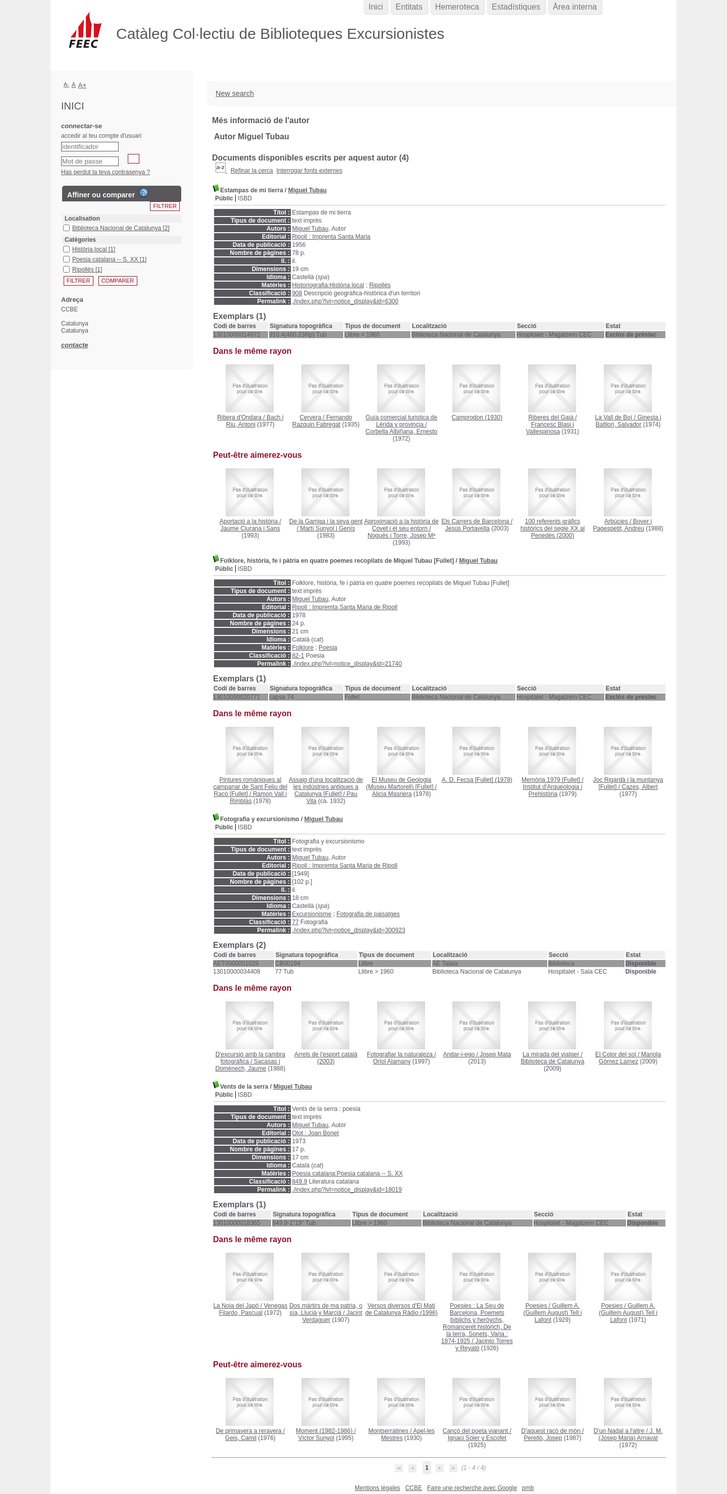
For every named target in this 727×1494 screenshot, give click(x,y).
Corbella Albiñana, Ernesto (401, 431)
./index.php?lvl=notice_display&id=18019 (347, 1189)
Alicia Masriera (392, 793)
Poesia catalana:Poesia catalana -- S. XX (347, 1173)
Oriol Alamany (392, 1061)
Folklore (303, 647)
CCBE (413, 1487)
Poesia (328, 647)
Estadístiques (516, 7)
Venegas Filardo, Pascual (253, 1309)
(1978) (477, 779)
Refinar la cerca (252, 170)
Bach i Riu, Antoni (255, 421)
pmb (528, 1487)
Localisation (82, 218)
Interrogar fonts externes (309, 170)
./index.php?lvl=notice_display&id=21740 (347, 663)
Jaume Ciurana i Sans (250, 528)
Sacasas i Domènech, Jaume (247, 1065)
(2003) (325, 1058)
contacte (74, 345)
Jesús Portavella (467, 528)
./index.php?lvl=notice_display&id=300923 (348, 930)
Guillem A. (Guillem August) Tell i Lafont (553, 1312)
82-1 (298, 655)
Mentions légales (377, 1487)
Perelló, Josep (543, 1438)
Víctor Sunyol (316, 1438)
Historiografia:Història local (328, 285)
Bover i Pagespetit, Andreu (622, 525)
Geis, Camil (240, 1438)
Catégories (80, 239)
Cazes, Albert (639, 786)
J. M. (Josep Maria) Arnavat (630, 1434)
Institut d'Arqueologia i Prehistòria (553, 790)
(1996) (401, 1309)
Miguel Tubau (307, 190)
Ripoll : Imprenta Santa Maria (331, 236)
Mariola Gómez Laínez (630, 1058)
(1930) (476, 417)
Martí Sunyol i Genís (327, 528)
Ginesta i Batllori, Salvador (628, 421)
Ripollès (380, 285)
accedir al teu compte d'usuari (101, 135)
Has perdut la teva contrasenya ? (105, 172)
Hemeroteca (457, 7)
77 (295, 922)
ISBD (245, 198)
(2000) (553, 528)
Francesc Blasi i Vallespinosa (550, 428)
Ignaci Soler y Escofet (477, 1438)
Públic (224, 198)
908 (297, 293)
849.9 (299, 1181)
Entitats (408, 7)
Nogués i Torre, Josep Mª (401, 535)
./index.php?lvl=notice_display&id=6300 (345, 301)
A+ (82, 85)
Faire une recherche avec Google (472, 1487)
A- (66, 84)
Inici (376, 7)
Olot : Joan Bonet (315, 1133)
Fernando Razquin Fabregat (322, 421)
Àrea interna (575, 7)
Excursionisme (311, 914)
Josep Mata (495, 1054)
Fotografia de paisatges (367, 914)
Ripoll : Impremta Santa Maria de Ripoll (344, 607)
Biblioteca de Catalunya (552, 1061)
